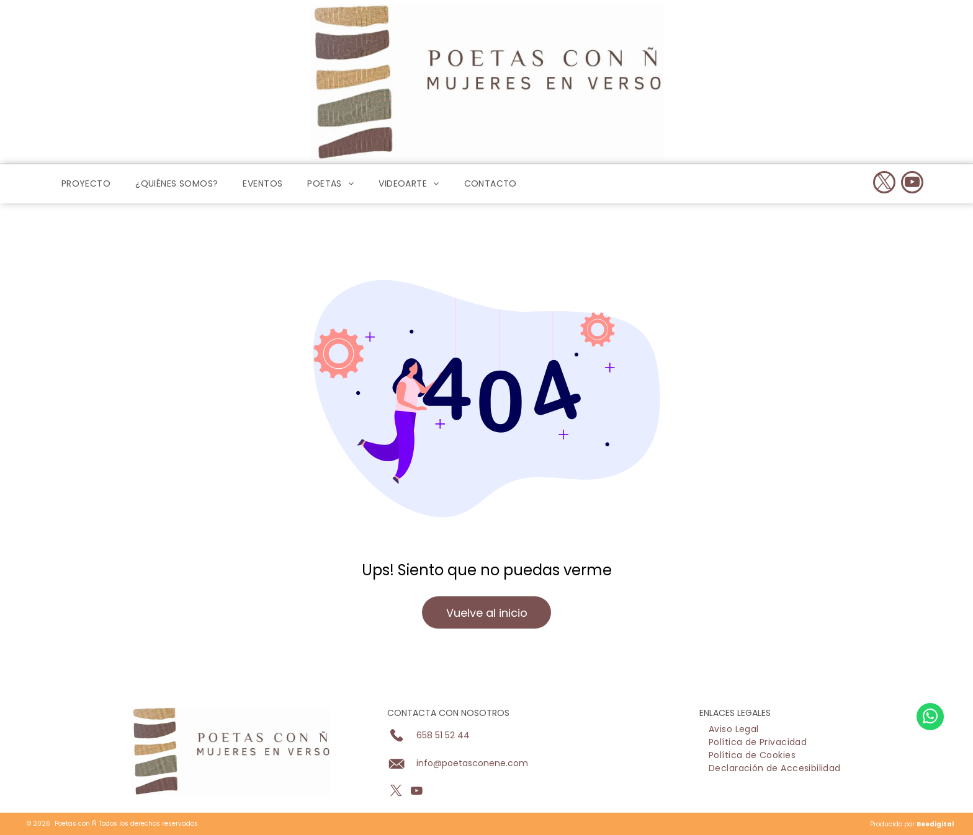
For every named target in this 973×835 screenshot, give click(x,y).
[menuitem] (86, 184)
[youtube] (912, 184)
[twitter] (884, 184)
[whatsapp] (930, 782)
